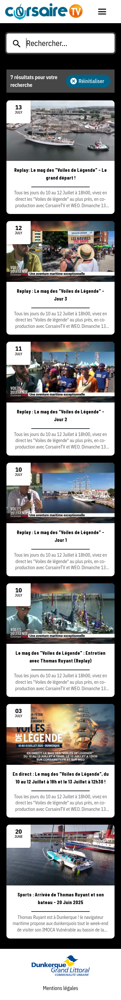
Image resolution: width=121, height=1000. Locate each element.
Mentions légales (60, 988)
